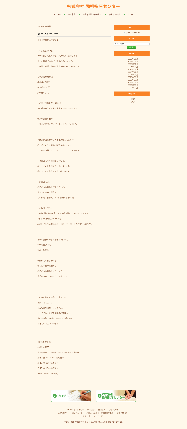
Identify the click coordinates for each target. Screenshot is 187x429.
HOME (57, 14)
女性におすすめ (107, 413)
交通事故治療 (122, 413)
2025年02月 (133, 64)
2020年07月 (133, 88)
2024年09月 (133, 67)
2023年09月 (133, 75)
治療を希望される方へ (92, 14)
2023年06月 (133, 82)
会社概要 (101, 410)
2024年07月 (133, 69)
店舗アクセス (114, 410)
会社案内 (71, 14)
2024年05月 (133, 72)
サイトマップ (97, 416)
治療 (133, 99)
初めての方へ (63, 413)
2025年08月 (133, 59)
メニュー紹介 (91, 413)
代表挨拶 (90, 410)
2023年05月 (133, 85)
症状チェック (77, 413)
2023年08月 (133, 77)
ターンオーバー (47, 33)
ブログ (130, 14)
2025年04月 (133, 61)
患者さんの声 (114, 14)
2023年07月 (133, 80)
